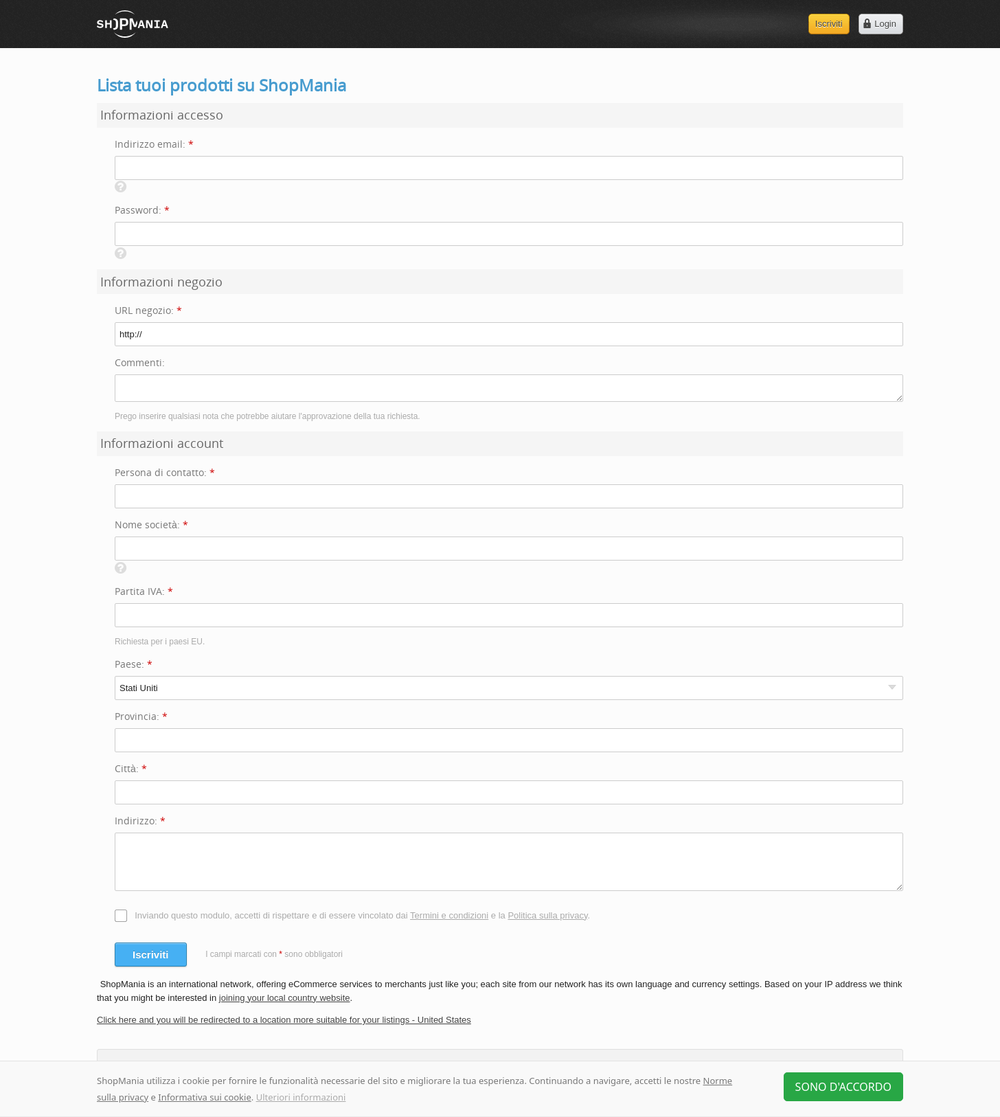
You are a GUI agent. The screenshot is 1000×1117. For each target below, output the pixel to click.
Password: (142, 209)
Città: (131, 768)
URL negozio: (148, 310)
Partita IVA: (144, 591)
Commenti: (140, 362)
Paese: (133, 663)
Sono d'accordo (843, 1086)
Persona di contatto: (165, 472)
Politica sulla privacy (547, 915)
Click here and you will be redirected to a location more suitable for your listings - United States (284, 1020)
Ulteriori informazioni (301, 1097)
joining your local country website (284, 998)
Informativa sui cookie (204, 1097)
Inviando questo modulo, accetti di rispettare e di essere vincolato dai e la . (362, 915)
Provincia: (141, 716)
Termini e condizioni (449, 915)
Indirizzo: (140, 820)
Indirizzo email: (154, 143)
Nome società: (151, 524)
